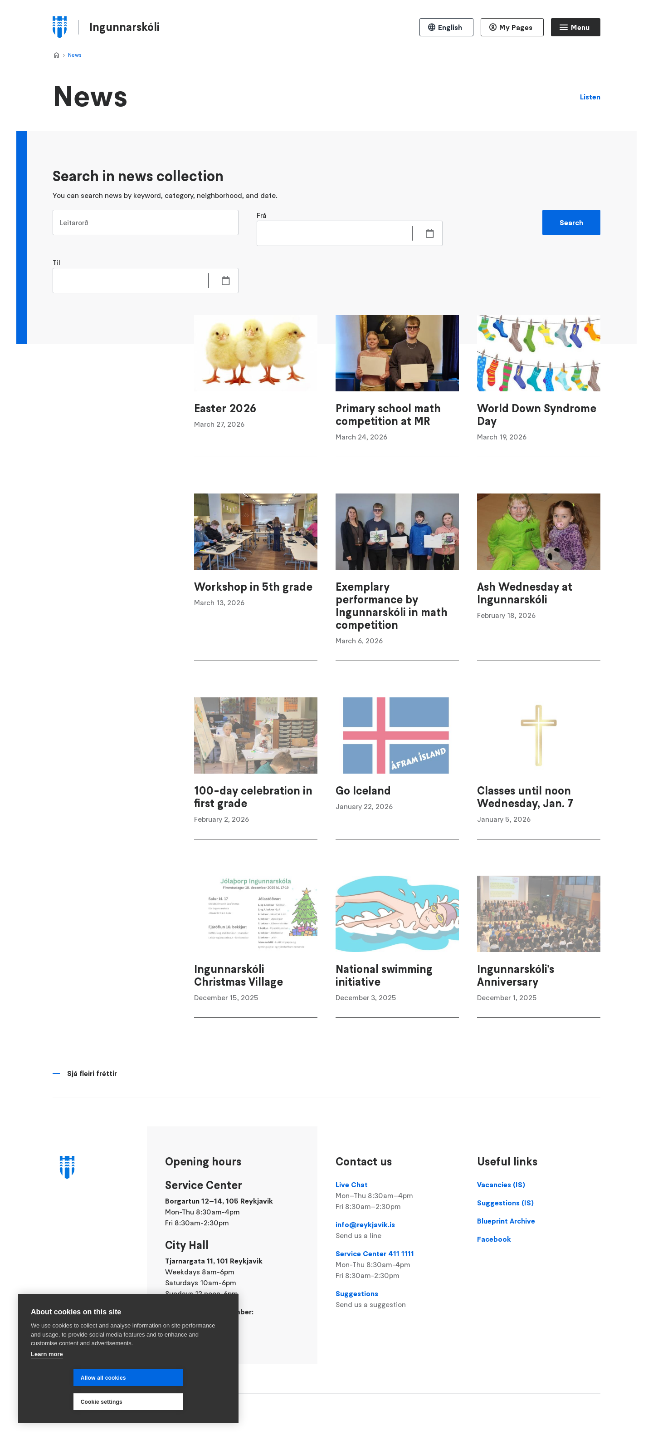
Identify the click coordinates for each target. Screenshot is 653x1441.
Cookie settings (167, 1402)
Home (56, 55)
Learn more (47, 1378)
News (75, 54)
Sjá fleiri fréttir (92, 1073)
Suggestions (397, 1299)
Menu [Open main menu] (580, 27)
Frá (262, 215)
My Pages (515, 27)
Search (571, 222)
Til (56, 262)
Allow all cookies (60, 1402)
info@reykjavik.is (397, 1230)
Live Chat (397, 1196)
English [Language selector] (450, 27)
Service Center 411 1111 (397, 1265)
